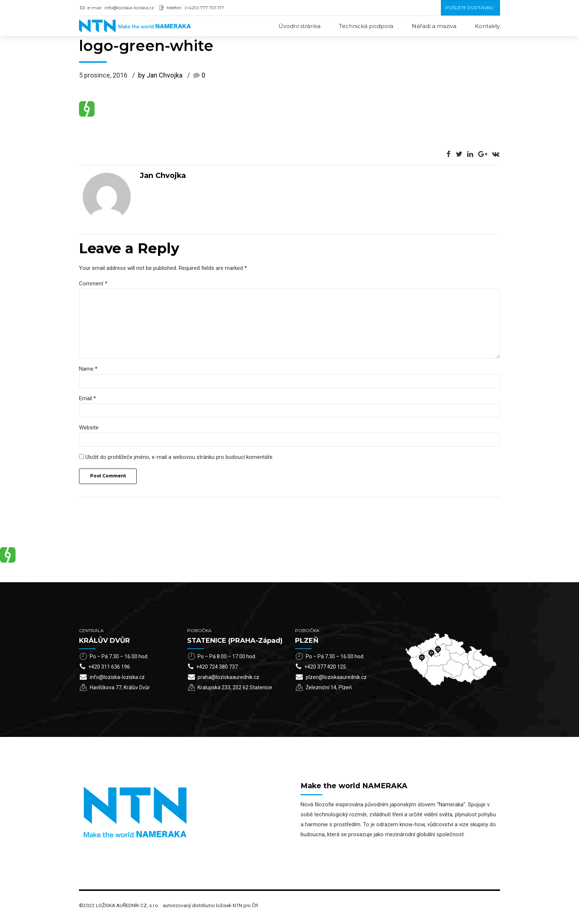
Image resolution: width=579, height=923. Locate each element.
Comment (93, 284)
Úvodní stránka (299, 26)
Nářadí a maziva (434, 26)
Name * (88, 371)
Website (89, 430)
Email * (87, 400)
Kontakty (487, 26)
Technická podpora (366, 26)
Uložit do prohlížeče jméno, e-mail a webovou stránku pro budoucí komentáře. (179, 460)
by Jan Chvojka (160, 76)
